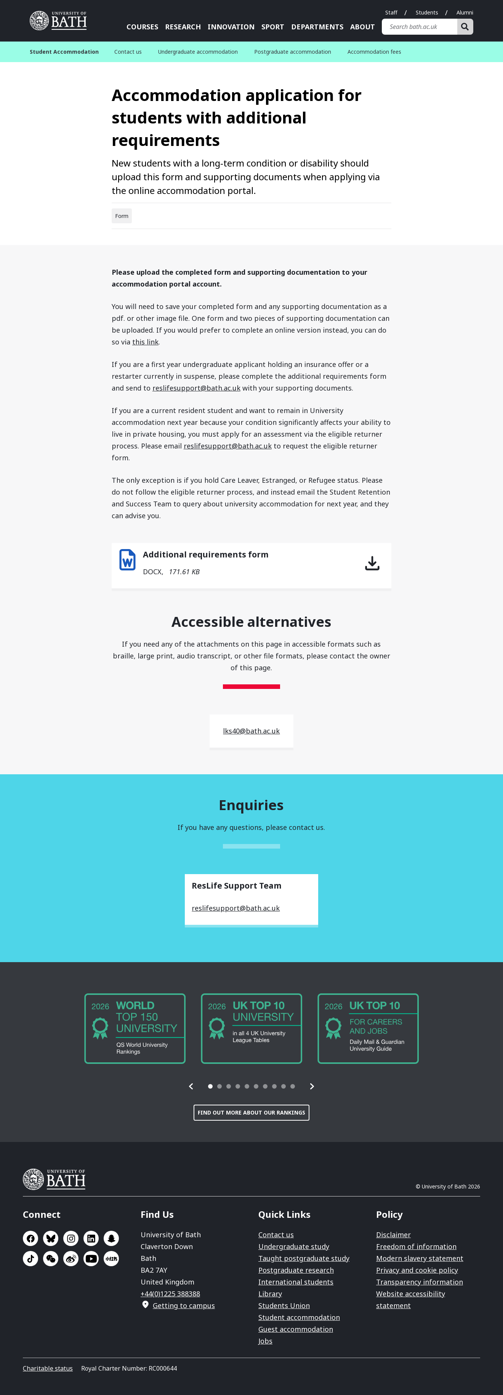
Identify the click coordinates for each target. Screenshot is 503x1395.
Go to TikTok (30, 1258)
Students (427, 12)
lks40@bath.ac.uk (251, 730)
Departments (317, 26)
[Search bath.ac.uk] (419, 27)
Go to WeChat (50, 1258)
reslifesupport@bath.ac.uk (196, 387)
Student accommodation (299, 1317)
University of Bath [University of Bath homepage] (61, 20)
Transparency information (419, 1281)
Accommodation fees (374, 51)
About (362, 26)
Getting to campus (184, 1305)
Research (183, 26)
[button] (191, 1086)
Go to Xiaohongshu (111, 1258)
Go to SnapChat (111, 1238)
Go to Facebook (30, 1238)
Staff (391, 12)
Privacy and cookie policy (417, 1270)
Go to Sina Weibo (70, 1258)
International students (295, 1281)
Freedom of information (416, 1246)
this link (145, 341)
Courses (142, 26)
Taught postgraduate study (303, 1258)
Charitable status (48, 1368)
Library (270, 1293)
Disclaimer (393, 1234)
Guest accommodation (295, 1329)
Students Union (284, 1305)
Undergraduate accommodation (198, 51)
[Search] (465, 27)
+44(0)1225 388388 (170, 1293)
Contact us (128, 51)
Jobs (265, 1340)
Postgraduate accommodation (292, 51)
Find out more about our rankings (251, 1112)
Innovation (231, 26)
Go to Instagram (70, 1238)
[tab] (210, 1086)
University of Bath (57, 1179)
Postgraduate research (296, 1270)
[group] (135, 1028)
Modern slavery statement (419, 1258)
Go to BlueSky (50, 1238)
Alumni (465, 12)
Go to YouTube (91, 1258)
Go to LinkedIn (91, 1238)
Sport (272, 26)
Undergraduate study (293, 1246)
